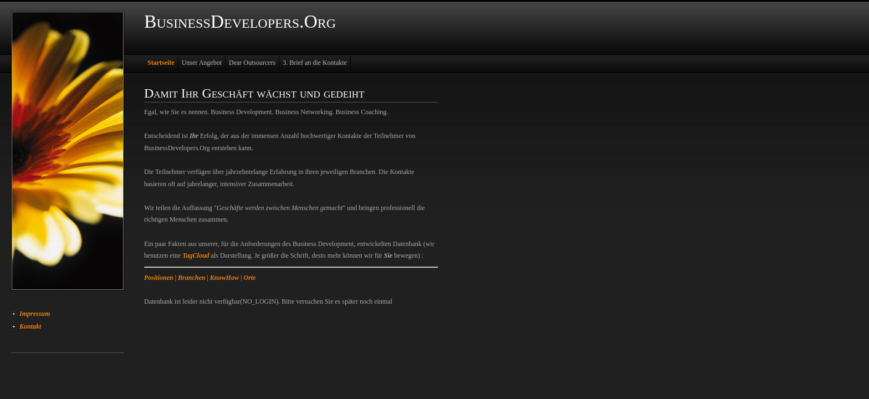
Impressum (34, 314)
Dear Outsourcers (252, 62)
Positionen (158, 278)
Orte (249, 278)
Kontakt (30, 326)
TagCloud (195, 255)
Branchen (191, 278)
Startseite (161, 62)
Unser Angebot (202, 62)
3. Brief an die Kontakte (315, 62)
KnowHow (224, 278)
